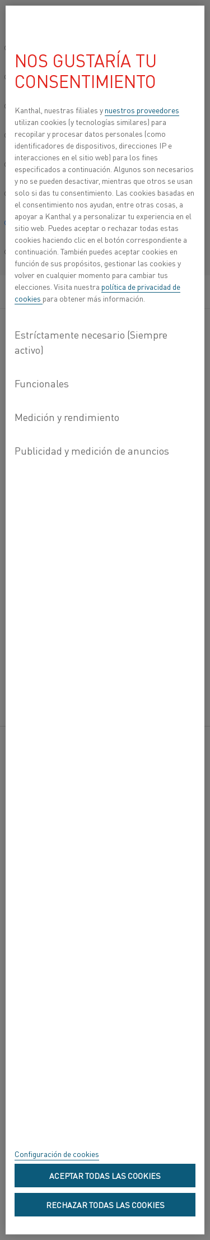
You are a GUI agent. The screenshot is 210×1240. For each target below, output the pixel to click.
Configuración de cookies (57, 1153)
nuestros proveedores (142, 109)
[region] (105, 620)
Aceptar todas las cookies (105, 1175)
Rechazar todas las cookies (105, 1204)
